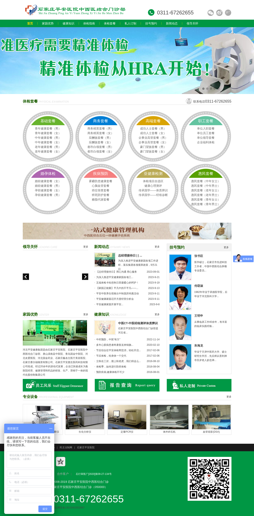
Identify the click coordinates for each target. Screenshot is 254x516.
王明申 (198, 315)
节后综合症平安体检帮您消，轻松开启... (118, 350)
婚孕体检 (48, 174)
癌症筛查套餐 (100, 190)
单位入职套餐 (206, 128)
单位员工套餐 (206, 133)
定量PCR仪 (127, 431)
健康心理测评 (153, 185)
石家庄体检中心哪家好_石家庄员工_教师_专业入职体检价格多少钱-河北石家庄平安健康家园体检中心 (75, 10)
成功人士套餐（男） (153, 128)
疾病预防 (100, 174)
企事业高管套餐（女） (153, 142)
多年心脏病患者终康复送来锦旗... (114, 344)
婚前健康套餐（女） (48, 181)
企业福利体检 (206, 142)
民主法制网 (66, 447)
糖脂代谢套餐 (100, 199)
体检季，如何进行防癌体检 (111, 366)
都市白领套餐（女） (100, 151)
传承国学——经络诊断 (153, 195)
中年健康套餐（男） (48, 137)
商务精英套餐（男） (100, 128)
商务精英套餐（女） (100, 133)
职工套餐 (205, 121)
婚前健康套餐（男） (48, 185)
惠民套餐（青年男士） (205, 204)
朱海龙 (198, 345)
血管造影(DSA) (211, 431)
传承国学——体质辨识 (153, 190)
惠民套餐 (205, 174)
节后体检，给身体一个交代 (111, 355)
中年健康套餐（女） (48, 142)
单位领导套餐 (206, 137)
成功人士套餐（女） (153, 133)
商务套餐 (100, 121)
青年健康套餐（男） (48, 128)
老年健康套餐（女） (48, 151)
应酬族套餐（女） (100, 142)
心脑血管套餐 (100, 185)
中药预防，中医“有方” (108, 339)
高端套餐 (153, 121)
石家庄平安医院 (86, 447)
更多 (85, 246)
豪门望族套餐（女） (153, 151)
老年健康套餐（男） (48, 147)
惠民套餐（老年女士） (205, 190)
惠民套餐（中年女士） (205, 181)
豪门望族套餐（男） (153, 147)
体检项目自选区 (153, 181)
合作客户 (63, 473)
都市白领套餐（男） (100, 147)
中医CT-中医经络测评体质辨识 (138, 323)
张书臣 (198, 256)
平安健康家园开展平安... (109, 304)
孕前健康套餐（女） (48, 190)
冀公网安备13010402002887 (66, 507)
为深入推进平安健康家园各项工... (114, 277)
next (85, 276)
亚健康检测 (153, 174)
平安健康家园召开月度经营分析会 (115, 298)
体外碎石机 (169, 431)
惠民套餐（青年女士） (205, 199)
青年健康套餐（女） (48, 133)
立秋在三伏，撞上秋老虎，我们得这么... (118, 361)
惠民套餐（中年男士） (205, 185)
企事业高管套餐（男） (153, 137)
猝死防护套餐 (100, 195)
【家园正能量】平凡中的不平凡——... (117, 288)
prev (26, 276)
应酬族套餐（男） (100, 137)
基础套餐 (48, 121)
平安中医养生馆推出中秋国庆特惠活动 (117, 293)
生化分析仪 (85, 431)
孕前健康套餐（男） (48, 195)
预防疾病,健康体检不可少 (110, 372)
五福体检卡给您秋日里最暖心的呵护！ (117, 282)
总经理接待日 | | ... (130, 255)
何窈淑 (198, 285)
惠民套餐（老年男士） (205, 195)
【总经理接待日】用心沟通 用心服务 (116, 271)
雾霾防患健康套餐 (100, 181)
